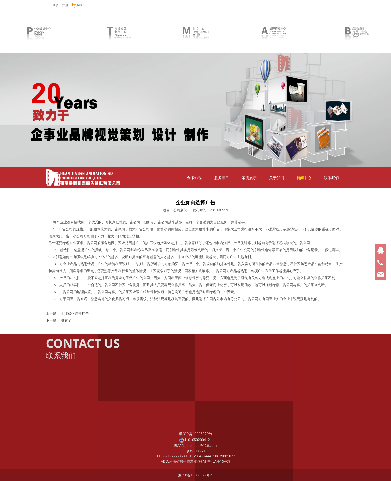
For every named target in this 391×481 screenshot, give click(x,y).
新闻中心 (303, 177)
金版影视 (194, 177)
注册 (65, 5)
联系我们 (331, 177)
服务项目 (221, 177)
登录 (55, 5)
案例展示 (249, 177)
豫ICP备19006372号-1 (195, 475)
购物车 (78, 5)
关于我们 (276, 177)
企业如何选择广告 (75, 313)
